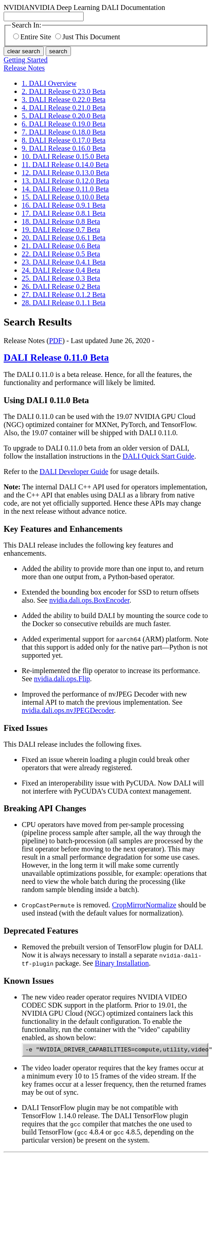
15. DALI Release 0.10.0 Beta (65, 197)
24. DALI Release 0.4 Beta (61, 270)
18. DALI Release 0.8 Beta (61, 221)
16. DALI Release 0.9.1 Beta (63, 205)
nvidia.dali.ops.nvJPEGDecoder (68, 710)
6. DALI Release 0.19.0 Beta (63, 124)
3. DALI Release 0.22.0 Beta (63, 99)
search (58, 51)
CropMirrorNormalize (144, 905)
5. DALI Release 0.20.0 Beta (63, 116)
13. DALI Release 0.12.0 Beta (65, 181)
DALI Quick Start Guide (158, 456)
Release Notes (24, 68)
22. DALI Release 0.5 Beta (61, 254)
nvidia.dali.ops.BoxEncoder (89, 600)
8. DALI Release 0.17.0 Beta (63, 140)
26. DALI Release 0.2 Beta (61, 286)
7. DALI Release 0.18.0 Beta (63, 132)
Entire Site (32, 37)
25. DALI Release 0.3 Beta (61, 278)
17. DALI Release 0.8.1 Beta (63, 213)
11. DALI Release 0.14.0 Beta (65, 164)
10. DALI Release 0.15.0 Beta (65, 156)
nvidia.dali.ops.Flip (62, 679)
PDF (55, 340)
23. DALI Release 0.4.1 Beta (63, 262)
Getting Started (25, 60)
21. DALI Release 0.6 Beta (61, 246)
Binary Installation (122, 963)
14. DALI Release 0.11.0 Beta (65, 189)
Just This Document (87, 37)
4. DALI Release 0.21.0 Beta (63, 108)
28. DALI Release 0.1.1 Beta (63, 303)
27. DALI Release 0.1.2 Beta (63, 294)
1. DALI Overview (49, 83)
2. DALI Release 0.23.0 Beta (63, 91)
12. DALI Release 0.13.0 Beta (65, 173)
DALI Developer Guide (74, 471)
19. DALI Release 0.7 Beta (61, 229)
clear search (23, 51)
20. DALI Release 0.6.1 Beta (63, 238)
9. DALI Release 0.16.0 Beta (63, 148)
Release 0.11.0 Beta (56, 357)
